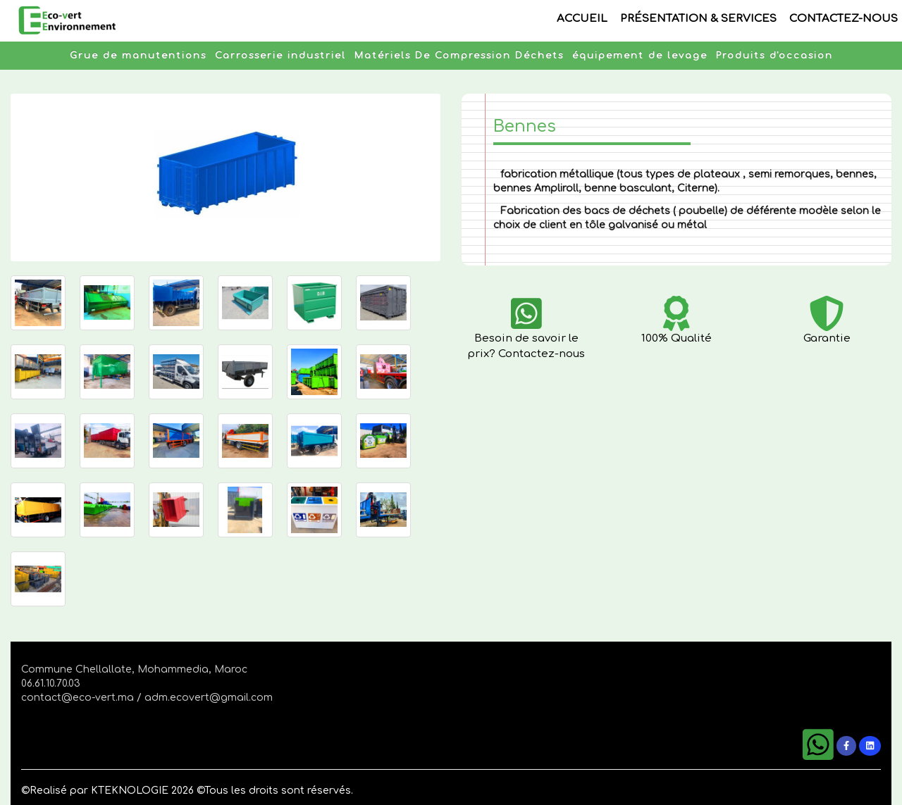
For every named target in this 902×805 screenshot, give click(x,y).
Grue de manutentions (138, 56)
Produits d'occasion (774, 56)
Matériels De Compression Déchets (459, 56)
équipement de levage (640, 56)
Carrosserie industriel (280, 56)
